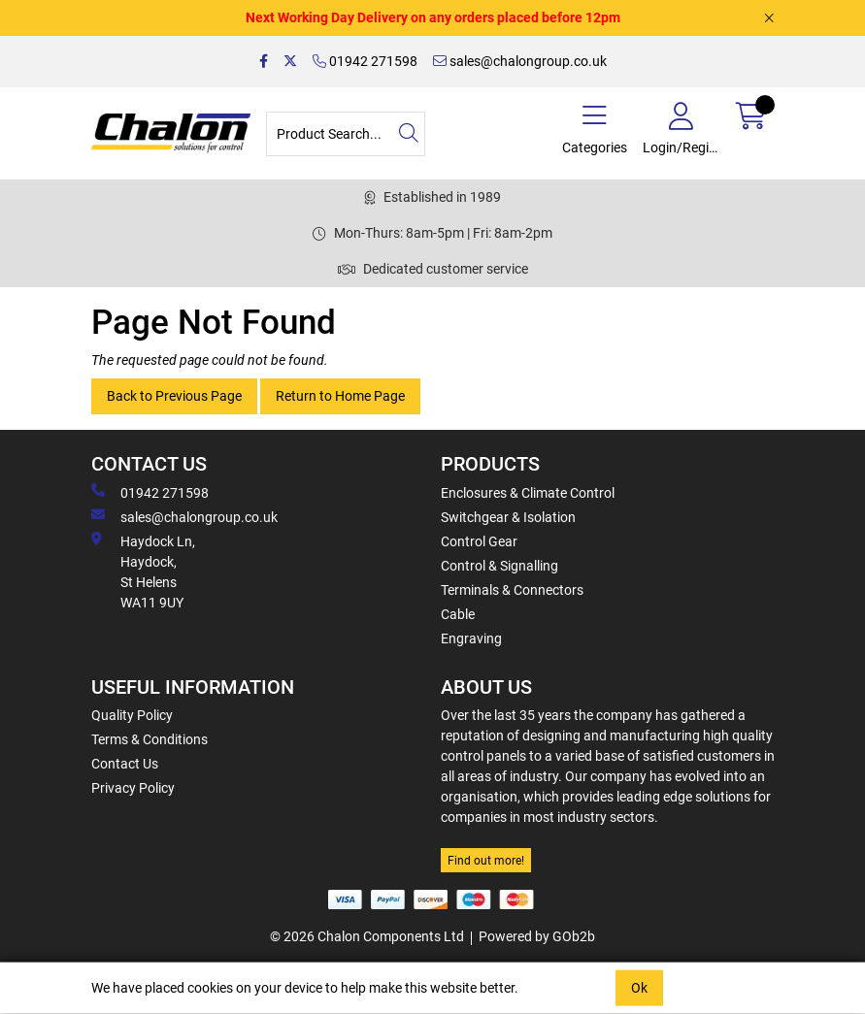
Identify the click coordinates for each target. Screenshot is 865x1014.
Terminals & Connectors (512, 590)
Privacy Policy (133, 788)
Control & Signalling (499, 565)
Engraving (471, 638)
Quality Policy (132, 715)
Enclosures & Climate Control (528, 493)
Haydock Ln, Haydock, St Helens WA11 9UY (143, 571)
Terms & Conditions (149, 739)
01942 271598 (365, 61)
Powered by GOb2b (537, 936)
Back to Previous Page (174, 396)
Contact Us (124, 763)
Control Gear (479, 541)
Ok (639, 988)
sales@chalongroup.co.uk (520, 61)
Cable (458, 614)
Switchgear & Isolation (508, 517)
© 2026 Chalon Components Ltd (367, 936)
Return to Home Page (340, 396)
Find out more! (486, 860)
